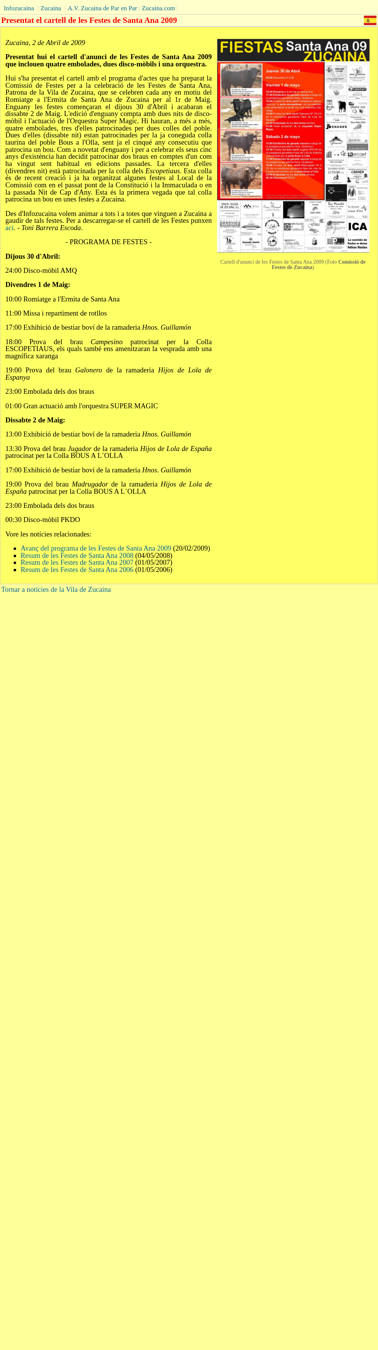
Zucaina (50, 8)
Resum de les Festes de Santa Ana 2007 (77, 562)
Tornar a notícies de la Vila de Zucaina (56, 589)
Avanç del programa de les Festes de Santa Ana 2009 (96, 548)
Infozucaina (19, 8)
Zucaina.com (158, 8)
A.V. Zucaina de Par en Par (102, 8)
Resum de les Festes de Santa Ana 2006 (77, 569)
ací (9, 228)
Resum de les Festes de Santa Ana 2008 (78, 555)
